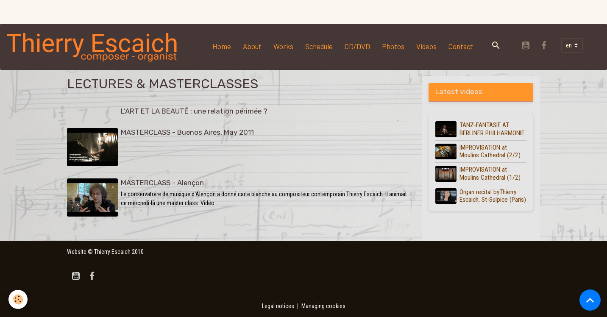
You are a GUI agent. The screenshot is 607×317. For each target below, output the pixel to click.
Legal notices (278, 306)
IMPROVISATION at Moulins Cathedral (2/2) (490, 151)
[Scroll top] (590, 300)
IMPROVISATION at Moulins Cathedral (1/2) (490, 173)
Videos (426, 46)
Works (283, 46)
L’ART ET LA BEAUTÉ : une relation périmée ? (194, 111)
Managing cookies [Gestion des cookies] (323, 306)
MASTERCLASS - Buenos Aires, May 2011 (187, 132)
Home (221, 46)
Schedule (319, 46)
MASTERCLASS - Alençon (162, 182)
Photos (393, 46)
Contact (460, 46)
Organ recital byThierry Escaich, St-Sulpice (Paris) (492, 195)
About (252, 46)
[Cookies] (18, 299)
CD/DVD (357, 46)
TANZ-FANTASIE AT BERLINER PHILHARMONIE (491, 128)
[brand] (94, 47)
